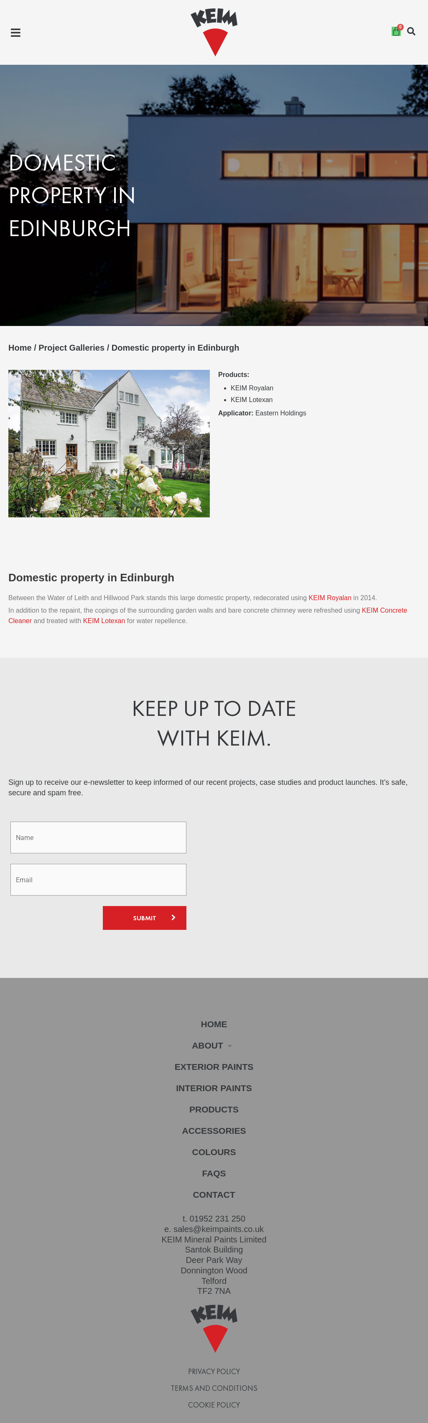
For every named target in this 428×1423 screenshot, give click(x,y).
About (214, 1026)
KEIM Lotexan (104, 601)
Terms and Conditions (214, 1368)
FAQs (214, 1153)
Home (20, 347)
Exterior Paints (214, 1047)
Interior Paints (214, 1068)
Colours (214, 1132)
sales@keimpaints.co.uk (218, 1209)
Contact (214, 1175)
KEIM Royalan (331, 578)
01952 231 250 (217, 1199)
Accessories (214, 1111)
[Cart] (396, 31)
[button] (15, 32)
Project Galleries (71, 347)
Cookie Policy (214, 1385)
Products (214, 1090)
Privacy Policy (214, 1352)
